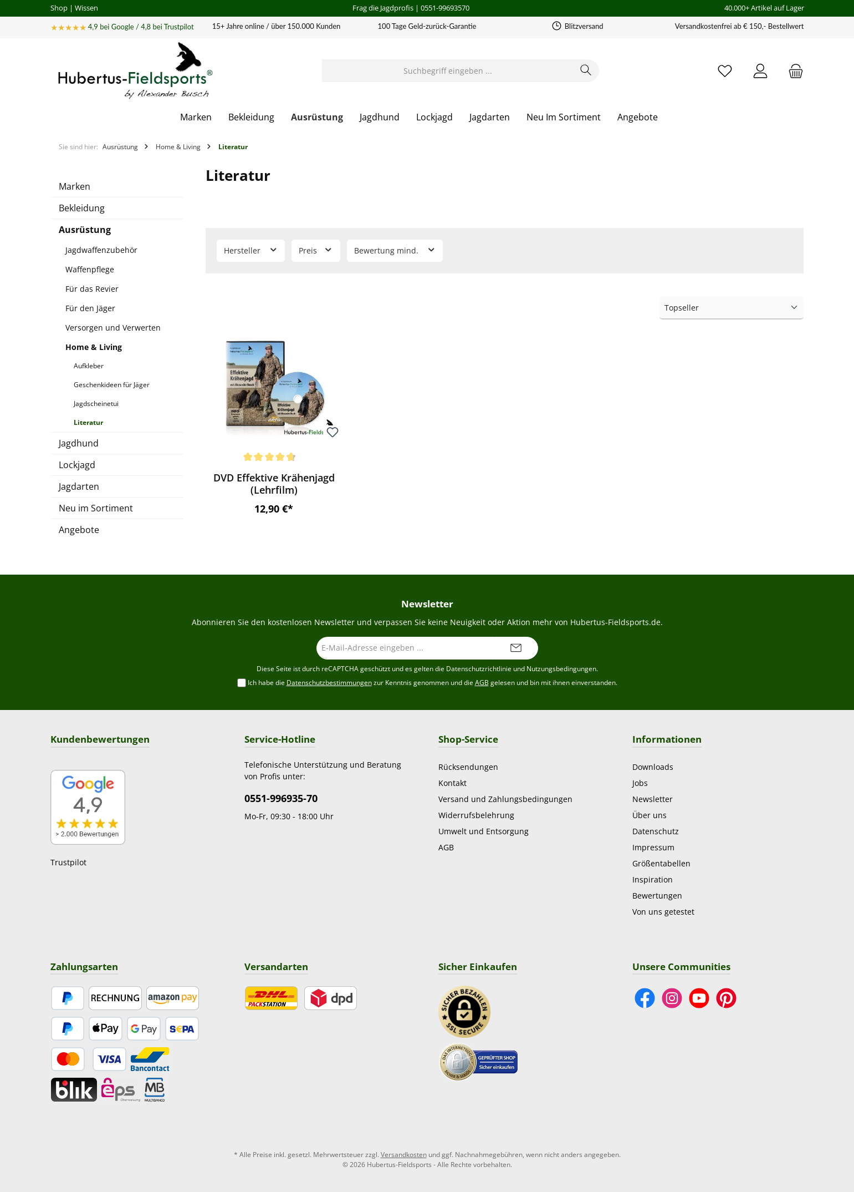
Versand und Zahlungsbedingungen (505, 799)
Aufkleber (89, 366)
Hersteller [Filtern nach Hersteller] (251, 250)
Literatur (88, 422)
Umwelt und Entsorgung (483, 831)
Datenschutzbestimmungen (329, 682)
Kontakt (452, 783)
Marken (74, 186)
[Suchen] (586, 70)
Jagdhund (79, 443)
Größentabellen (661, 863)
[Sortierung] (731, 308)
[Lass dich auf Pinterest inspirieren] (726, 998)
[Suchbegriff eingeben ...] (448, 70)
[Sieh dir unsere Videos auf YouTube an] (699, 998)
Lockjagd (77, 465)
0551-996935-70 (281, 798)
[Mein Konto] (760, 70)
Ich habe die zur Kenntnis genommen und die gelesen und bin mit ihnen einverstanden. (432, 683)
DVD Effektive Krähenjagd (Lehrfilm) (274, 483)
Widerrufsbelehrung (476, 815)
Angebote (79, 530)
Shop (59, 8)
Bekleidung (82, 208)
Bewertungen (657, 895)
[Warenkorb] (792, 70)
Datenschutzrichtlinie (479, 669)
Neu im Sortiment (96, 508)
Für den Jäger (90, 308)
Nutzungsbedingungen (561, 669)
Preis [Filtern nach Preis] (316, 250)
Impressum (653, 847)
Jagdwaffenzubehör (101, 250)
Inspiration (652, 879)
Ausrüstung (85, 230)
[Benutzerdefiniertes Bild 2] (478, 1061)
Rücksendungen (468, 767)
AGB (482, 682)
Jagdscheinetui (96, 403)
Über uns (649, 815)
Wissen (86, 8)
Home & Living (93, 347)
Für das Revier (92, 288)
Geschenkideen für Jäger (112, 384)
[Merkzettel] (725, 70)
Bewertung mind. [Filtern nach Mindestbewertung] (395, 250)
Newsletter (652, 799)
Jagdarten (79, 486)
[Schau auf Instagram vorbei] (671, 998)
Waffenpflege (89, 269)
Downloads (652, 767)
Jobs (640, 783)
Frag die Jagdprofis (382, 8)
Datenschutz (655, 831)
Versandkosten (404, 1154)
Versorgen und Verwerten (113, 327)
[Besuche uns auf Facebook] (644, 998)
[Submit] (516, 648)
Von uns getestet (663, 911)
